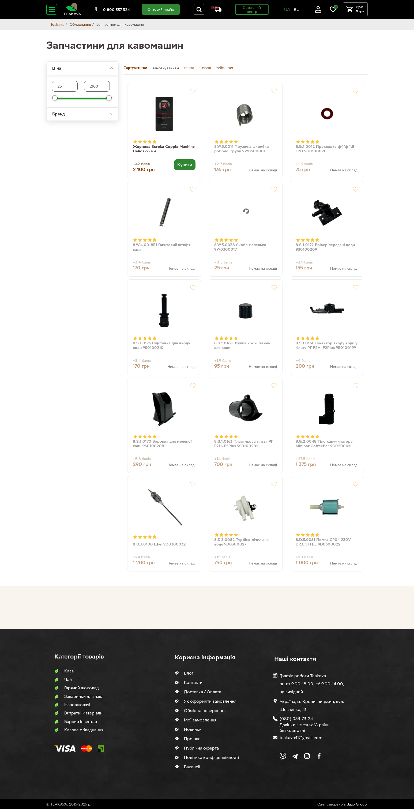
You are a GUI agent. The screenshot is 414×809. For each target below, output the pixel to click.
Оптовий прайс (161, 9)
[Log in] (318, 11)
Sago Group (357, 804)
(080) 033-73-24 (296, 718)
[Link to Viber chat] (283, 756)
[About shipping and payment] (216, 10)
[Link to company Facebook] (319, 756)
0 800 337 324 (116, 9)
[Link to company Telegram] (295, 756)
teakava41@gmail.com (301, 737)
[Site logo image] (72, 14)
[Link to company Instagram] (307, 756)
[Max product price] (65, 86)
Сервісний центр (252, 9)
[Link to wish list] (333, 11)
